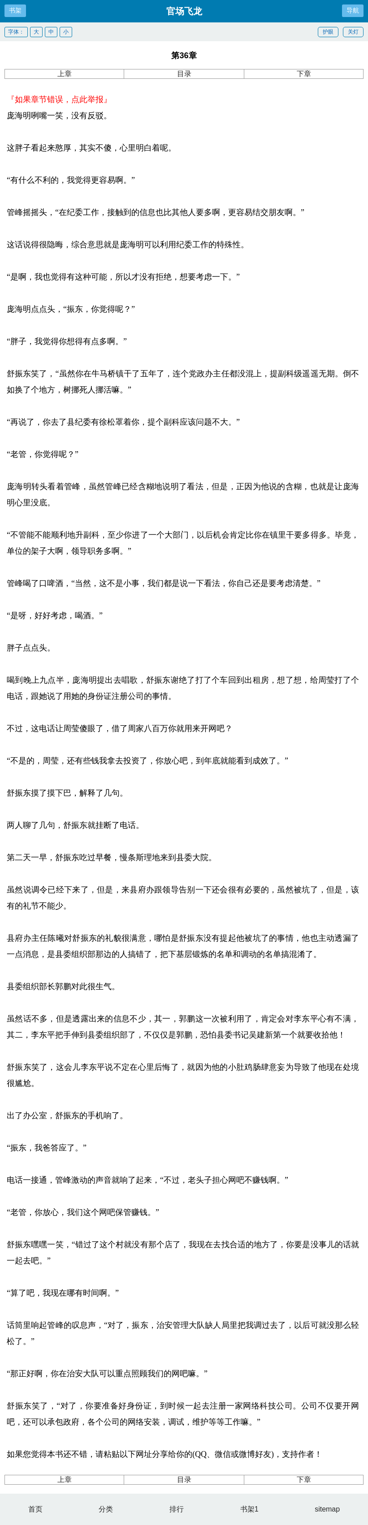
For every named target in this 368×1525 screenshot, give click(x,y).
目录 (184, 74)
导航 (352, 10)
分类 (106, 1509)
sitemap (327, 1509)
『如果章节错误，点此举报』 (59, 99)
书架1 (249, 1509)
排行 (176, 1509)
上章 (64, 74)
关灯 (353, 32)
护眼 (328, 32)
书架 (15, 10)
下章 (304, 74)
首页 (35, 1509)
